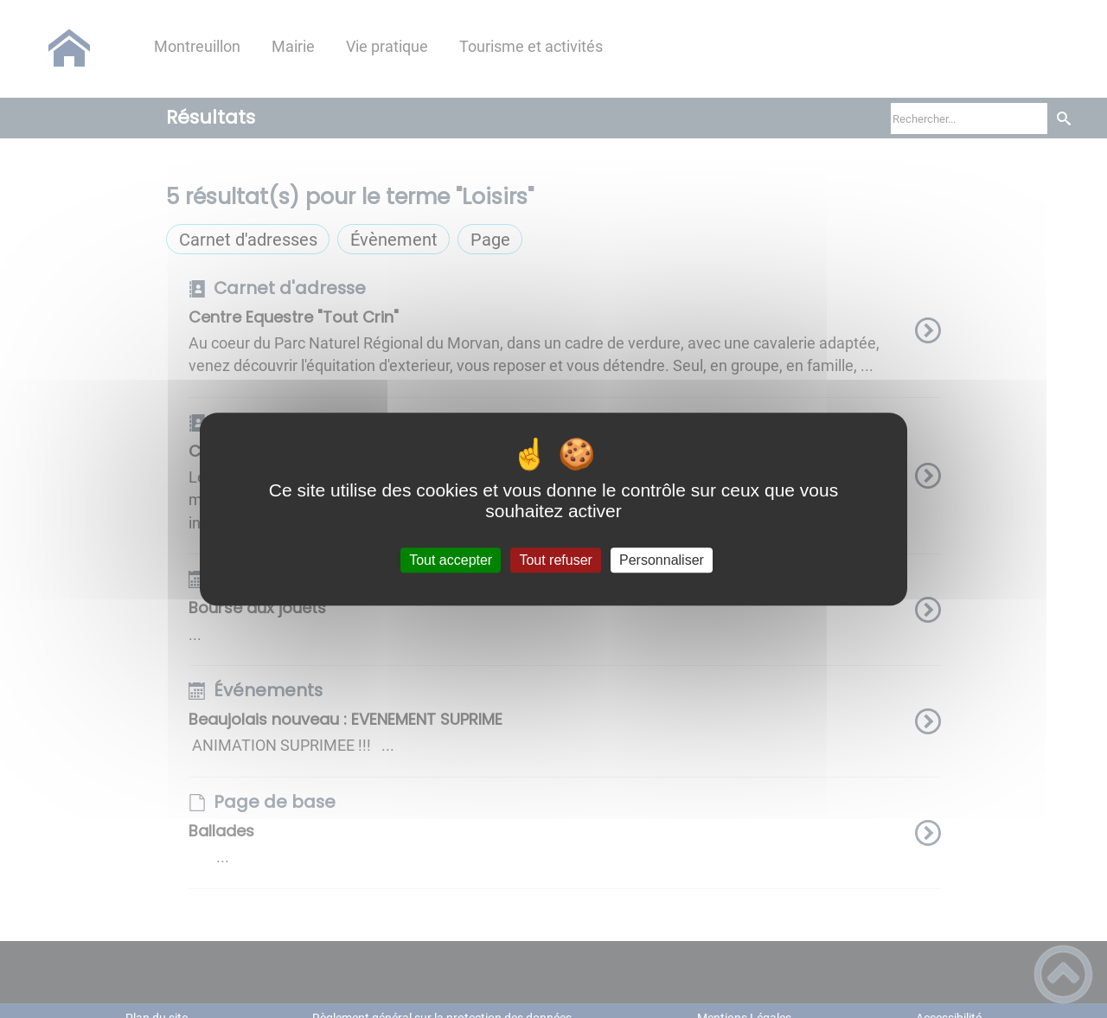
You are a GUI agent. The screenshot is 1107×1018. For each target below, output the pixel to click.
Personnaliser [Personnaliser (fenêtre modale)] (661, 560)
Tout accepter (450, 560)
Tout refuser (555, 560)
